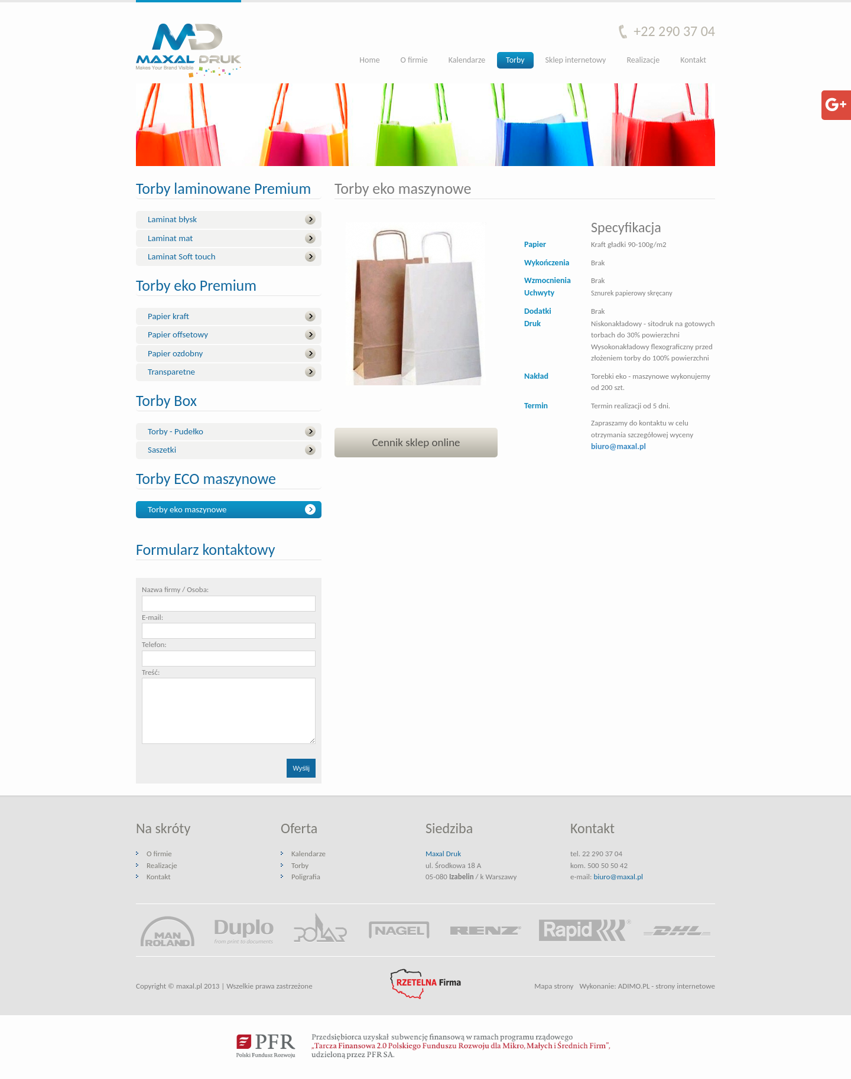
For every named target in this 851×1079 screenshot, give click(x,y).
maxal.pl (189, 986)
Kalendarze (467, 60)
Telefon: (154, 644)
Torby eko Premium (196, 286)
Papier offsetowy (178, 334)
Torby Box (166, 401)
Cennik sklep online (416, 442)
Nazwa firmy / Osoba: (175, 589)
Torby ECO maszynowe (206, 479)
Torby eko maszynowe (187, 509)
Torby (515, 60)
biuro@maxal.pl (618, 876)
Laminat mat (170, 238)
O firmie (414, 60)
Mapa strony (553, 986)
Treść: (151, 672)
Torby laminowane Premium (223, 189)
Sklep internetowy (575, 60)
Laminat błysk (172, 219)
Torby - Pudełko (175, 431)
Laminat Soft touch (182, 256)
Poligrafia (305, 876)
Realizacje (643, 60)
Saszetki (162, 449)
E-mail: (152, 617)
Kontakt (693, 60)
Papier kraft (168, 316)
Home (369, 60)
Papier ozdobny (175, 353)
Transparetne (171, 371)
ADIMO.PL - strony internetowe (666, 986)
